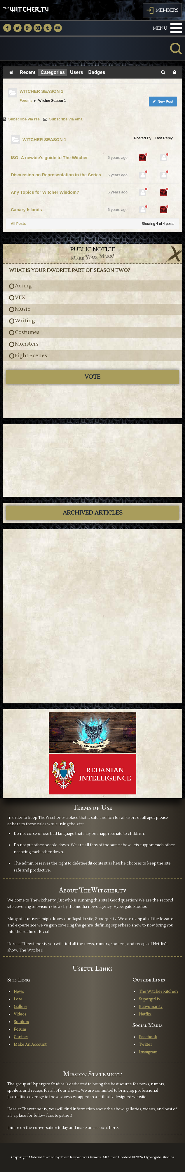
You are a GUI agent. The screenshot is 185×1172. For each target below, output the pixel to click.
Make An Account (30, 1044)
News (19, 991)
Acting (23, 286)
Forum (20, 1029)
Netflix (145, 1014)
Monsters (27, 344)
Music (22, 309)
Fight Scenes (31, 355)
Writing (25, 320)
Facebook (148, 1037)
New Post (163, 101)
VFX (20, 297)
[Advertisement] (92, 460)
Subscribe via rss (22, 119)
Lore (18, 999)
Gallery (20, 1006)
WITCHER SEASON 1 (41, 91)
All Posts (18, 224)
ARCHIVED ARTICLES (93, 513)
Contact (21, 1037)
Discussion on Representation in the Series (56, 174)
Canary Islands (26, 209)
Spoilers (21, 1022)
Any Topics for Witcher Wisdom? (45, 192)
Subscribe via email (64, 119)
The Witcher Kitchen (158, 991)
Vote (92, 377)
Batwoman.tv (151, 1006)
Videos (20, 1014)
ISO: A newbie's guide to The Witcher (49, 157)
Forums (26, 101)
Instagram (148, 1052)
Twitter (145, 1044)
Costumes (27, 332)
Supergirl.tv (149, 999)
